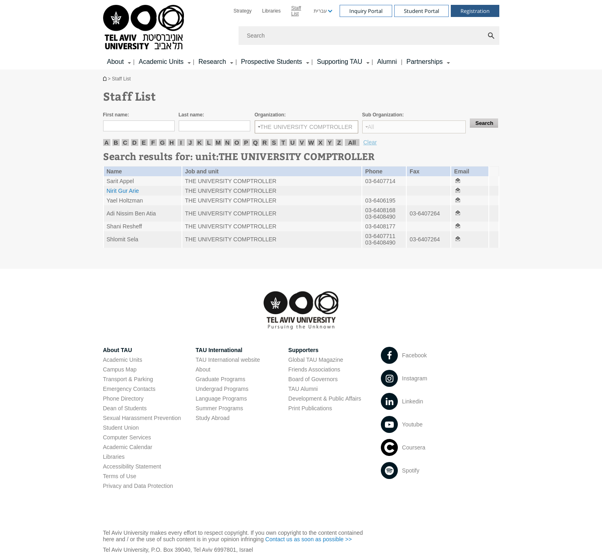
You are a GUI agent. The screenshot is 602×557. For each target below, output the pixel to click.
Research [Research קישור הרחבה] (212, 61)
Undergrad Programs (222, 389)
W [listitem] (311, 142)
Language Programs (221, 398)
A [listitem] (106, 142)
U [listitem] (292, 142)
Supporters (303, 350)
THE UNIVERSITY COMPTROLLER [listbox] (306, 127)
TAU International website (228, 360)
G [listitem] (162, 142)
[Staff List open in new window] (457, 181)
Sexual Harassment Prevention (142, 418)
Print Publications (310, 408)
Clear (370, 142)
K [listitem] (199, 142)
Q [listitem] (255, 142)
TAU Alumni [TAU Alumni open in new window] (303, 389)
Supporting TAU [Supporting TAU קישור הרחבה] (339, 61)
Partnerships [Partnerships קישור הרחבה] (424, 61)
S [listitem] (274, 142)
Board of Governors (313, 379)
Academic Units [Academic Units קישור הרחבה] (161, 61)
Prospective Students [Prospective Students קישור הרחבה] (271, 61)
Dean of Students (125, 408)
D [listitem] (134, 142)
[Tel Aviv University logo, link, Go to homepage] (145, 28)
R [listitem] (264, 142)
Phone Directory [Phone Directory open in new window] (123, 398)
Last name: (191, 115)
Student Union (121, 427)
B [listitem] (116, 142)
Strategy (243, 11)
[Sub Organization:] (414, 126)
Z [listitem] (339, 142)
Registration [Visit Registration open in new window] (475, 11)
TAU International (219, 350)
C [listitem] (125, 142)
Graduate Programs (220, 379)
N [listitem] (227, 142)
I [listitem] (181, 142)
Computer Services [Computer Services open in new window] (127, 437)
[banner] (301, 35)
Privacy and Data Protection (138, 486)
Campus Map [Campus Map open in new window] (120, 369)
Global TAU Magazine (315, 360)
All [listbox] (371, 127)
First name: (116, 115)
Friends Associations (314, 369)
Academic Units (122, 360)
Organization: (270, 115)
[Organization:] (306, 126)
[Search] (369, 35)
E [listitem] (144, 142)
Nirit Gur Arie (123, 191)
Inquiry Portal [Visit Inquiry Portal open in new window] (365, 11)
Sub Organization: (383, 115)
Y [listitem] (329, 142)
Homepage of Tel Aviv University (105, 78)
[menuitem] (242, 11)
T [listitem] (283, 142)
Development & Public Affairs (324, 398)
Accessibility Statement (132, 466)
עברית (320, 11)
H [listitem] (171, 142)
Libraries (271, 11)
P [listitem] (246, 142)
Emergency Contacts (129, 389)
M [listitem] (218, 142)
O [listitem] (236, 142)
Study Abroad (213, 418)
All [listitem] (352, 142)
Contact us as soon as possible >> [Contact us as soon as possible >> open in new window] (308, 539)
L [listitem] (209, 142)
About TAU (117, 350)
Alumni (387, 61)
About (203, 369)
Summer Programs (219, 408)
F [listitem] (153, 142)
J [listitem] (190, 142)
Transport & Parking (128, 379)
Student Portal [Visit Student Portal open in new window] (421, 11)
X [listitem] (320, 142)
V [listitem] (302, 142)
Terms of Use (119, 476)
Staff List (296, 11)
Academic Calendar (127, 447)
